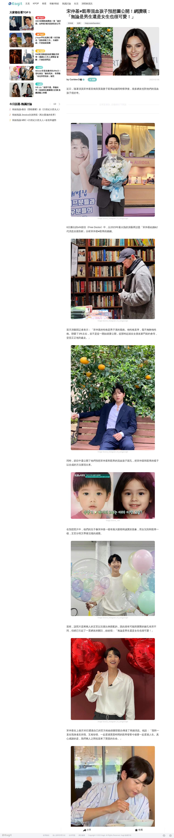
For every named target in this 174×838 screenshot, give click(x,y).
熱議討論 (66, 3)
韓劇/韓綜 (54, 3)
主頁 (27, 3)
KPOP (36, 3)
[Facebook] (164, 835)
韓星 (44, 3)
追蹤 (92, 80)
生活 (76, 3)
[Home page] (15, 4)
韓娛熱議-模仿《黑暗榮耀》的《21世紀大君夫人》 (36, 109)
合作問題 (72, 835)
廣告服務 (82, 835)
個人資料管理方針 (59, 835)
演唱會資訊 (87, 3)
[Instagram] (170, 835)
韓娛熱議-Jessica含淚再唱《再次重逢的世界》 (34, 115)
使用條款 (46, 835)
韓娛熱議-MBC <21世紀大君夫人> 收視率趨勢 (34, 120)
